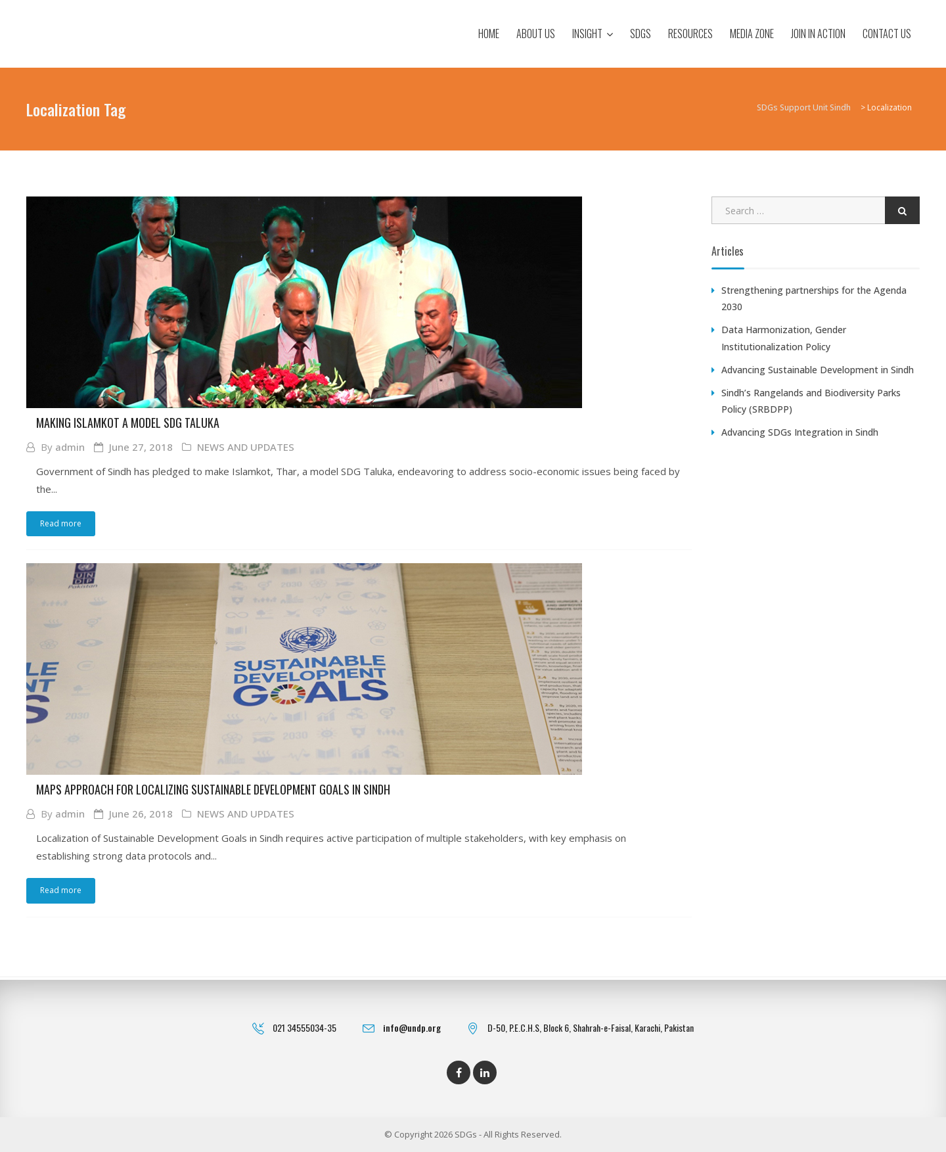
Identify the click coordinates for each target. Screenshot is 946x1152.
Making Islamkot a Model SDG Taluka (127, 423)
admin (70, 446)
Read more (60, 523)
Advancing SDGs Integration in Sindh (799, 432)
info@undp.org (412, 1027)
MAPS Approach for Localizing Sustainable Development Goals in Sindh (213, 789)
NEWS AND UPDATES (245, 446)
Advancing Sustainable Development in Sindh (817, 369)
